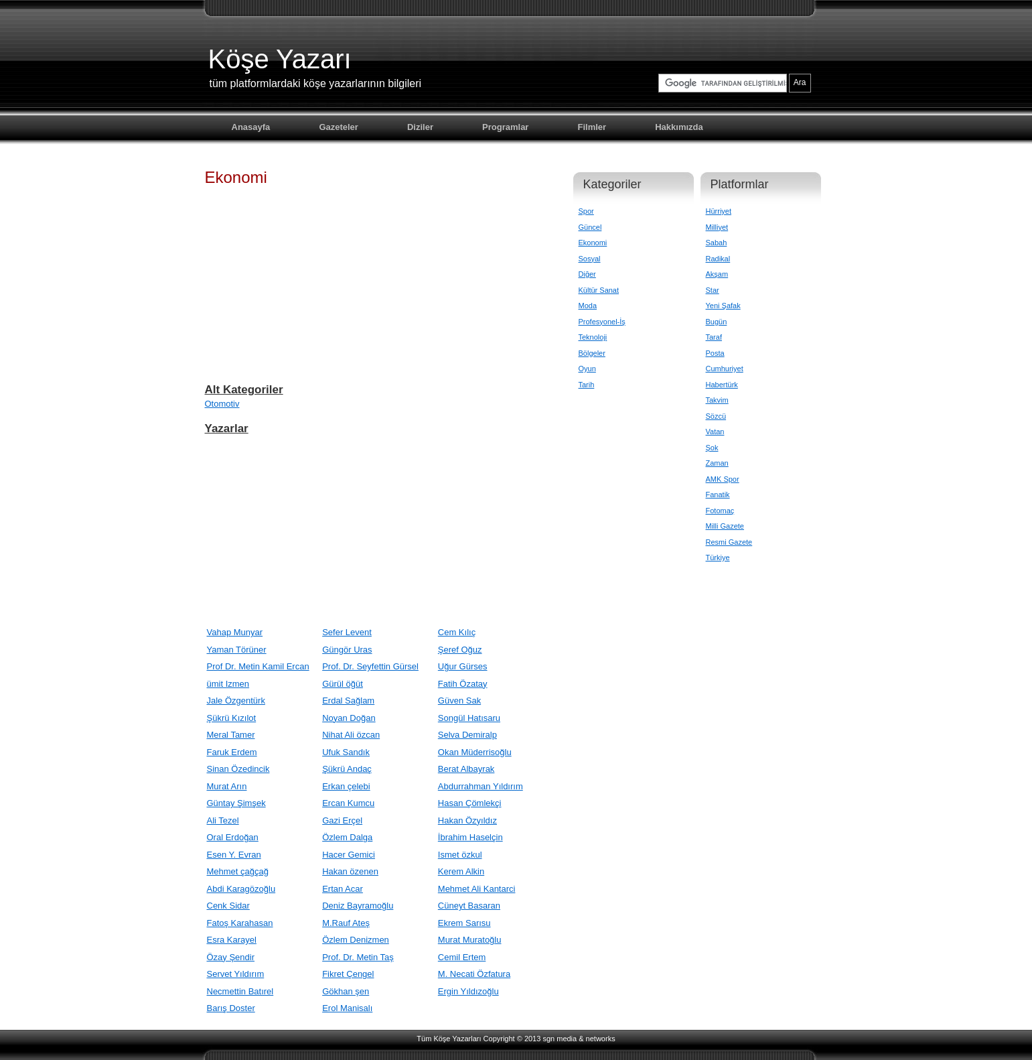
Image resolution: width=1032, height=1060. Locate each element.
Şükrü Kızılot (231, 718)
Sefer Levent (347, 632)
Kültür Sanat (599, 290)
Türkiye (718, 557)
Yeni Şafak (723, 306)
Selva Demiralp (467, 735)
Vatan (715, 431)
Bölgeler (592, 353)
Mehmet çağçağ (238, 871)
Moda (588, 306)
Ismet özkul (460, 855)
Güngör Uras (347, 650)
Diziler (420, 127)
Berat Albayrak (466, 769)
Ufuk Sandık (346, 752)
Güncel (590, 227)
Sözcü (716, 416)
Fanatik (718, 494)
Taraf (714, 337)
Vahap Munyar (235, 632)
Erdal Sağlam (348, 700)
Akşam (717, 274)
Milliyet (717, 227)
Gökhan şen (345, 991)
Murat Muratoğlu (470, 940)
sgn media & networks (578, 1039)
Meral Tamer (231, 735)
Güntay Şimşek (236, 803)
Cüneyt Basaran (469, 906)
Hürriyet (719, 211)
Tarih (587, 385)
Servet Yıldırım (236, 974)
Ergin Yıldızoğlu (468, 991)
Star (712, 290)
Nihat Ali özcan (351, 735)
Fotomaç (720, 511)
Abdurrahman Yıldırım (480, 786)
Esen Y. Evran (234, 855)
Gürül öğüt (342, 684)
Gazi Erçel (342, 820)
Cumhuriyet (724, 369)
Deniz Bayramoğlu (357, 906)
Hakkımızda (679, 127)
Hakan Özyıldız (467, 820)
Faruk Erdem (232, 752)
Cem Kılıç (456, 632)
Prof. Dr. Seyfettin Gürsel (370, 666)
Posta (715, 353)
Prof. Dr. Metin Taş (358, 957)
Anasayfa (251, 127)
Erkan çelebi (346, 786)
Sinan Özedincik (238, 769)
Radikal (718, 259)
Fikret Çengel (348, 974)
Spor (586, 211)
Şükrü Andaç (347, 769)
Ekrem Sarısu (464, 923)
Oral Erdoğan (233, 837)
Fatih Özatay (463, 684)
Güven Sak (459, 700)
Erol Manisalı (347, 1008)
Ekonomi (593, 243)
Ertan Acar (342, 889)
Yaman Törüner (237, 650)
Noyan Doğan (349, 718)
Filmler (592, 127)
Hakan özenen (350, 871)
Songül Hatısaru (469, 718)
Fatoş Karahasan (240, 923)
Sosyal (590, 259)
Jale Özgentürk (236, 700)
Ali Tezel (223, 820)
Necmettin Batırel (240, 991)
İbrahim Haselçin (470, 837)
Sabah (716, 243)
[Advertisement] (379, 291)
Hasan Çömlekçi (470, 803)
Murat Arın (227, 786)
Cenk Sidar (228, 906)
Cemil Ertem (462, 957)
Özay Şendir (231, 957)
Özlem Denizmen (355, 940)
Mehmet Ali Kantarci (477, 889)
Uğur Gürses (463, 666)
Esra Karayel (231, 940)
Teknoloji (593, 337)
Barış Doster (231, 1008)
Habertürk (722, 385)
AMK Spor (722, 479)
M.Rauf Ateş (346, 923)
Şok (712, 448)
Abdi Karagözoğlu (241, 889)
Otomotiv (222, 404)
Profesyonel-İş (602, 322)
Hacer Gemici (348, 855)
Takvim (717, 400)
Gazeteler (338, 127)
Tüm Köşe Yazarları (449, 1039)
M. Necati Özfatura (474, 974)
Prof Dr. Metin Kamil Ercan (258, 666)
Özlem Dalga (347, 837)
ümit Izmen (228, 684)
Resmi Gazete (729, 542)
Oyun (587, 369)
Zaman (717, 463)
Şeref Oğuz (460, 650)
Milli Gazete (725, 526)
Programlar (505, 127)
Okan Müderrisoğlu (475, 752)
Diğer (587, 274)
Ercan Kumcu (348, 803)
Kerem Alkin (461, 871)
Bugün (716, 322)
